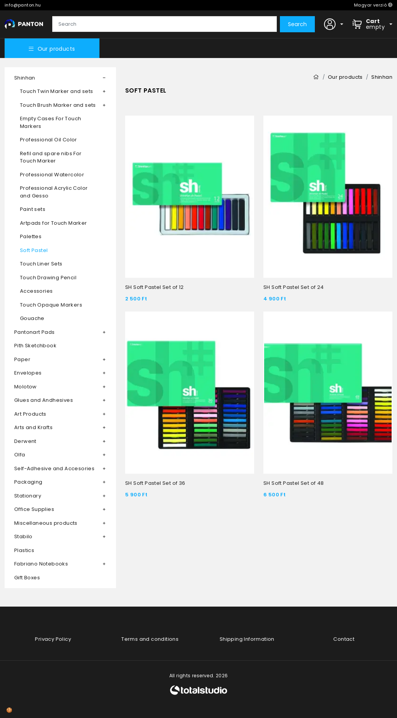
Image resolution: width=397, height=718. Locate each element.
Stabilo (23, 536)
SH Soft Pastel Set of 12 (154, 287)
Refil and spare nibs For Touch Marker (51, 157)
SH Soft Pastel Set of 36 (155, 483)
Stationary (27, 495)
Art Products (30, 414)
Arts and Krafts (33, 427)
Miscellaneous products (46, 523)
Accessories (36, 291)
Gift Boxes (27, 577)
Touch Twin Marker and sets (56, 91)
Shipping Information (247, 639)
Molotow (25, 386)
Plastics (24, 550)
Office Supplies (34, 509)
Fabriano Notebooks (41, 563)
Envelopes (28, 372)
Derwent (25, 441)
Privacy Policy (53, 639)
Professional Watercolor (52, 174)
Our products (52, 49)
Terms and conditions (150, 639)
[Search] (164, 24)
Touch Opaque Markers (51, 304)
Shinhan (24, 77)
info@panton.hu (23, 5)
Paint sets (32, 209)
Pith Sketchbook (35, 345)
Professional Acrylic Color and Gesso (54, 191)
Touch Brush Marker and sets (58, 105)
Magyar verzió (373, 5)
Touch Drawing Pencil (48, 277)
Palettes (30, 236)
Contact (343, 639)
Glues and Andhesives (43, 400)
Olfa (19, 454)
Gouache (32, 318)
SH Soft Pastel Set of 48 (293, 483)
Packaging (28, 482)
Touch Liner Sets (41, 263)
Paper (22, 359)
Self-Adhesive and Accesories (54, 468)
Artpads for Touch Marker (53, 223)
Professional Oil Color (48, 139)
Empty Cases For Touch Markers (50, 122)
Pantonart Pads (34, 332)
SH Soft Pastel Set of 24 (293, 287)
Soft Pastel (34, 250)
